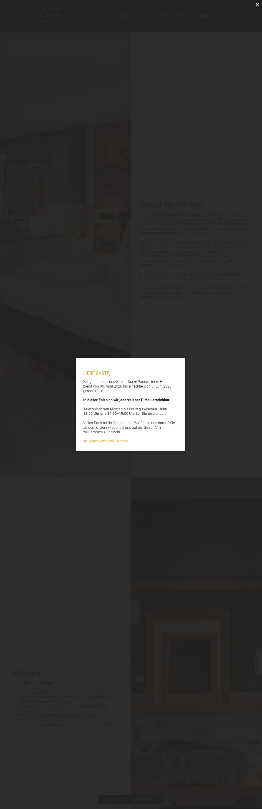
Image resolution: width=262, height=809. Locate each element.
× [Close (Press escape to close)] (257, 4)
